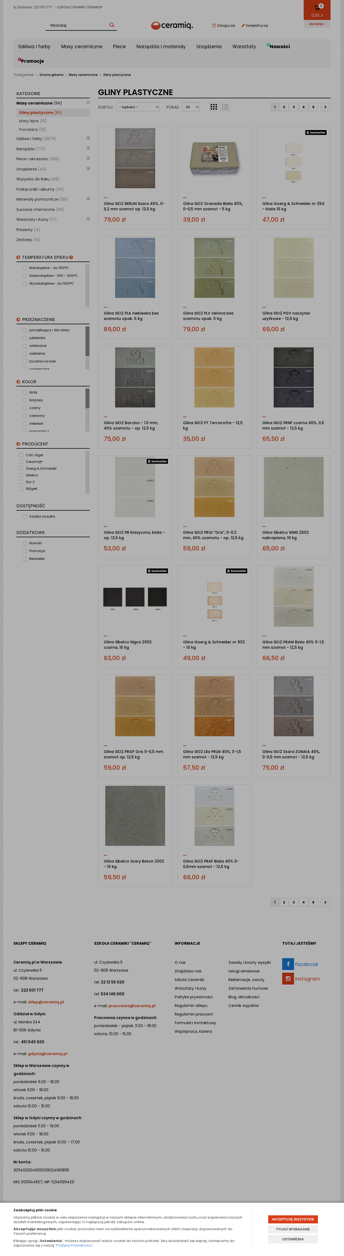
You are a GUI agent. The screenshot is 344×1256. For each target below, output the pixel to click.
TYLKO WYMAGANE (293, 1229)
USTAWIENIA (293, 1239)
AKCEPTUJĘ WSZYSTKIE (293, 1219)
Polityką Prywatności (74, 1245)
